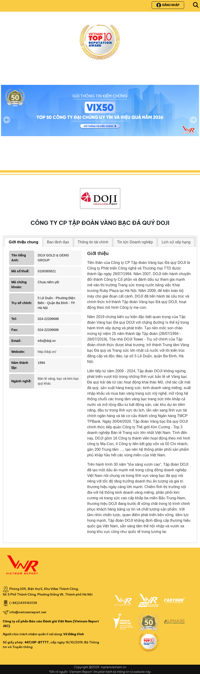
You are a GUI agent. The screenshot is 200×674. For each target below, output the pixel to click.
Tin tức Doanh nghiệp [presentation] (135, 242)
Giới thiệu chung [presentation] (23, 242)
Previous (6, 119)
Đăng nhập (167, 5)
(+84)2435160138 (23, 603)
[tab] (23, 242)
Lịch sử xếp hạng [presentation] (175, 242)
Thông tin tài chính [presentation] (93, 242)
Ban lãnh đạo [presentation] (58, 242)
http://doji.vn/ (47, 352)
